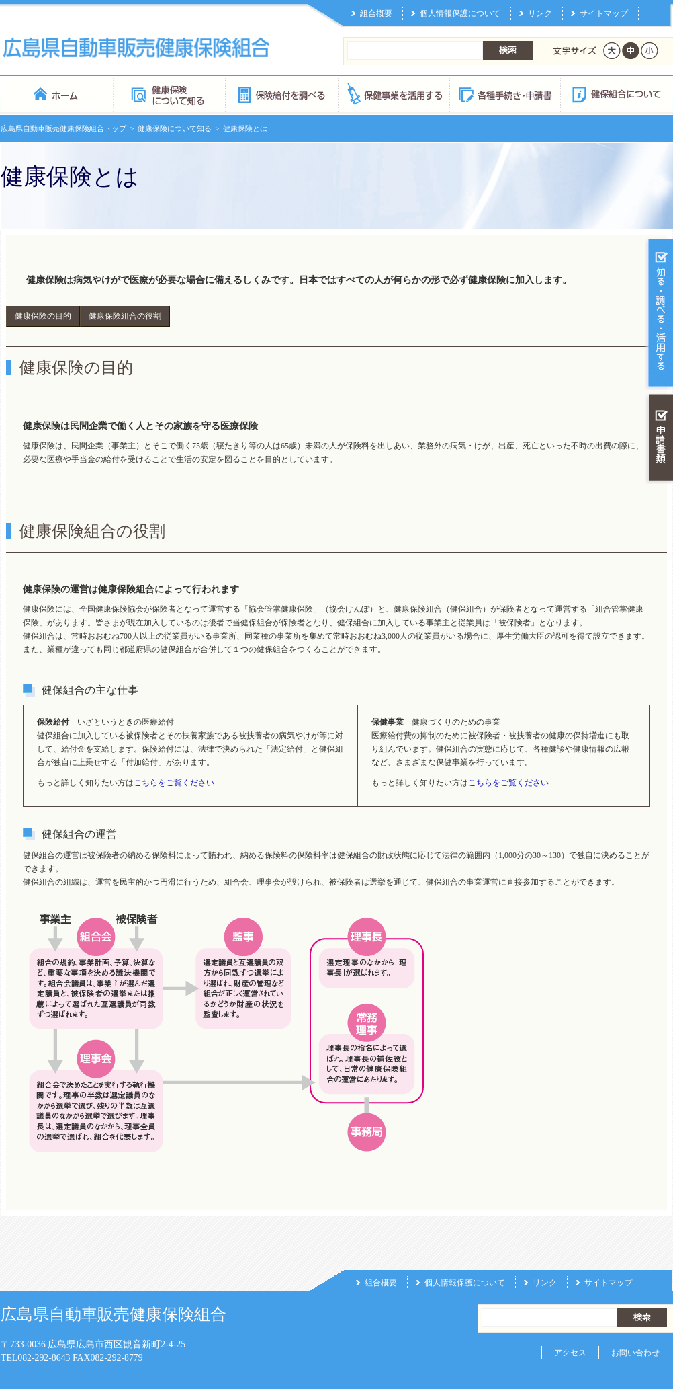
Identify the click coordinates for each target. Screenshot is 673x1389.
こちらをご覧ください (174, 753)
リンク (545, 1253)
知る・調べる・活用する (659, 284)
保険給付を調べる (281, 64)
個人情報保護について (464, 1253)
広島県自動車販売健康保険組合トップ (63, 99)
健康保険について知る (169, 64)
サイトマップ (608, 1253)
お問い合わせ (635, 1323)
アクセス (570, 1323)
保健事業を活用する (393, 64)
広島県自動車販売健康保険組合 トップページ (57, 64)
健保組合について (616, 64)
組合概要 (381, 1253)
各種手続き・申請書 (504, 64)
